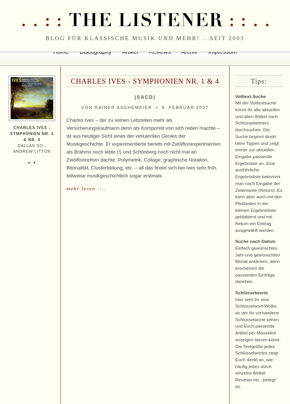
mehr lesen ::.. (86, 188)
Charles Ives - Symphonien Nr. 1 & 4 (145, 81)
